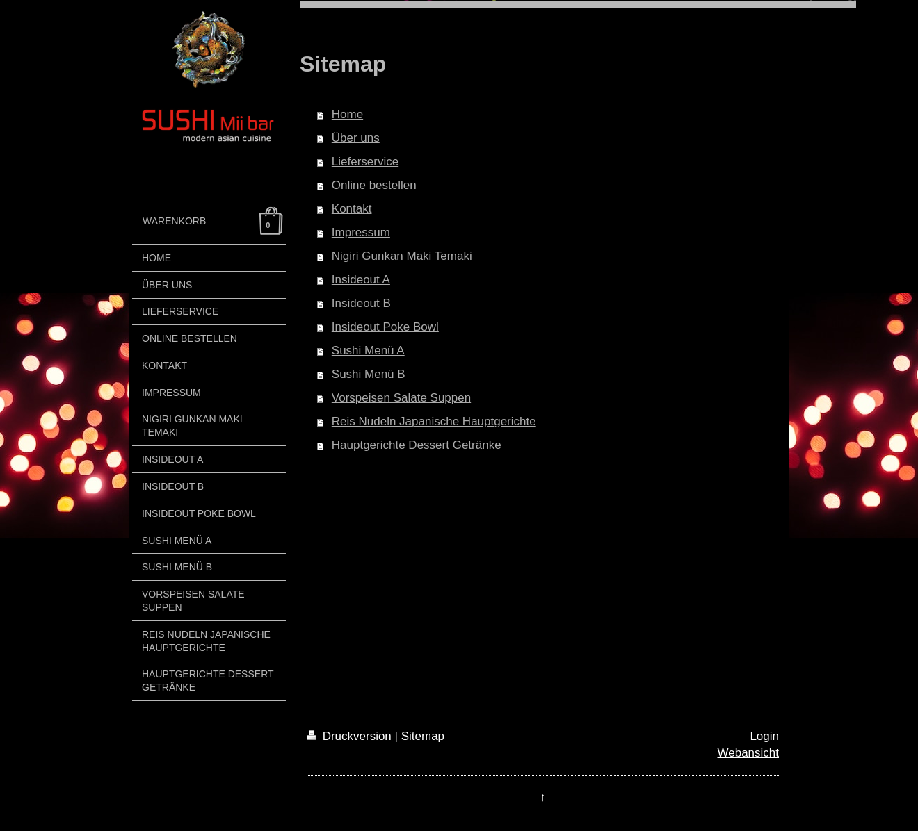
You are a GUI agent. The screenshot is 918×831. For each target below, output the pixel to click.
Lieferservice (365, 161)
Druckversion (351, 736)
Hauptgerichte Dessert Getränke (416, 445)
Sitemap (422, 736)
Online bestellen (374, 185)
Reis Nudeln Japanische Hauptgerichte (434, 421)
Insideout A (361, 279)
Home (347, 114)
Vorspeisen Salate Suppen (401, 397)
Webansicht (748, 752)
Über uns (356, 138)
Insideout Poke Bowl (385, 327)
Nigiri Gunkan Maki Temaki (402, 256)
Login (764, 736)
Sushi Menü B (368, 374)
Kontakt (352, 208)
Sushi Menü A (368, 350)
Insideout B (361, 303)
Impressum (361, 232)
